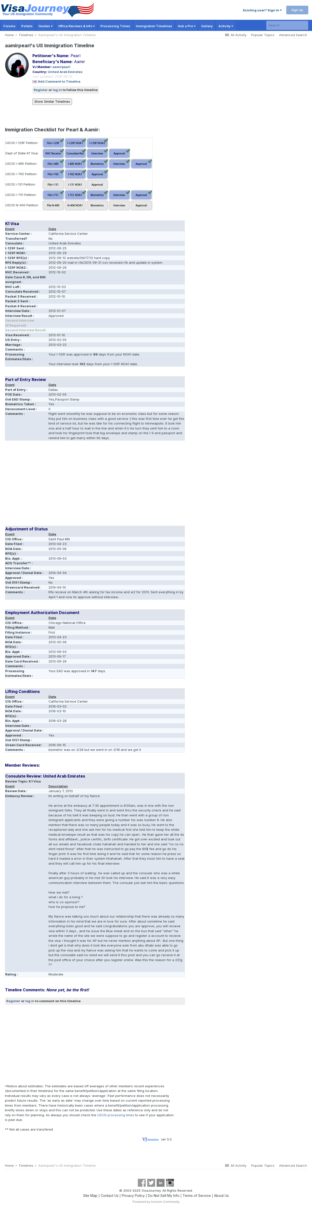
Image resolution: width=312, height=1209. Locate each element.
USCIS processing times (115, 1115)
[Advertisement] (95, 485)
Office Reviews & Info (76, 26)
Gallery (207, 26)
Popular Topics (262, 35)
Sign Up (297, 10)
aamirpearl (61, 67)
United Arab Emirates (65, 72)
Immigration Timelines (154, 26)
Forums (9, 26)
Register (41, 90)
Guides (45, 26)
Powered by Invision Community (156, 1202)
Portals (27, 26)
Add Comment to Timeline (59, 81)
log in (57, 90)
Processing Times (115, 26)
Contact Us (110, 1195)
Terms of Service (197, 1195)
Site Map (90, 1195)
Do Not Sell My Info (163, 1195)
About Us (221, 1195)
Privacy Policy (133, 1195)
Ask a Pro (186, 26)
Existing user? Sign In (262, 10)
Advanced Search (293, 35)
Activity (225, 26)
